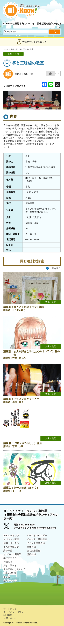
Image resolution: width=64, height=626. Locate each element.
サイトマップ (10, 580)
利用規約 (7, 615)
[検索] (26, 31)
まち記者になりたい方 (14, 569)
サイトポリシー (11, 609)
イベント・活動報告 (37, 539)
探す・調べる (10, 565)
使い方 (6, 577)
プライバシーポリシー (14, 612)
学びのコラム (10, 558)
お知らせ (7, 562)
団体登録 (31, 547)
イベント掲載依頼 (36, 543)
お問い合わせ (10, 618)
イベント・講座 (11, 539)
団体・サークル (11, 543)
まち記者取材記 (11, 547)
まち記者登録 (33, 550)
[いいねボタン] (50, 73)
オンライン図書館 (12, 554)
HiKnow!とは (9, 573)
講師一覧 (14, 49)
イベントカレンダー (37, 535)
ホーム (6, 49)
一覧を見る (55, 268)
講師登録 (31, 554)
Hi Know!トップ (11, 535)
